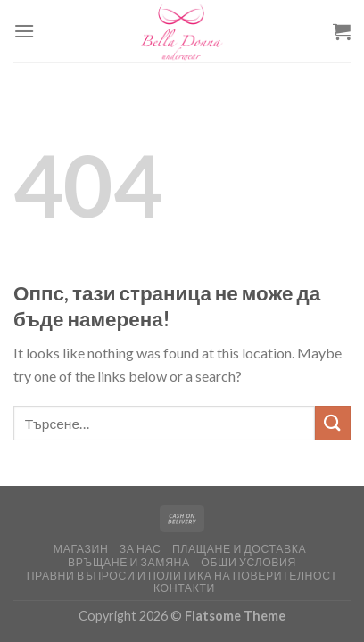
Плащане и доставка (239, 549)
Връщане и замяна (129, 562)
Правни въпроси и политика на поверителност (182, 575)
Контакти (184, 588)
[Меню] (24, 31)
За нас (140, 549)
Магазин (81, 549)
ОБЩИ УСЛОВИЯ (248, 562)
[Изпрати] (333, 423)
